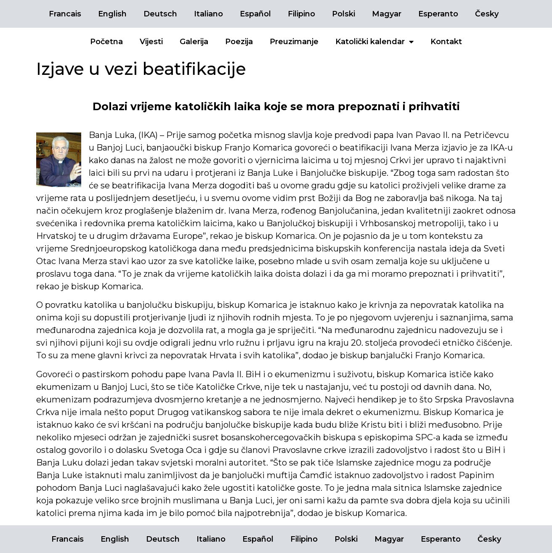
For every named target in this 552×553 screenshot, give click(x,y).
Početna (106, 41)
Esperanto (438, 14)
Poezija (239, 41)
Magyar (386, 14)
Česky (487, 14)
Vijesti (151, 41)
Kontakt (446, 41)
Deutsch (160, 14)
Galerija (194, 41)
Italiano (208, 14)
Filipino (301, 14)
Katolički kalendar (374, 42)
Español (255, 14)
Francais (65, 14)
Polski (343, 14)
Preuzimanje (294, 41)
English (112, 14)
